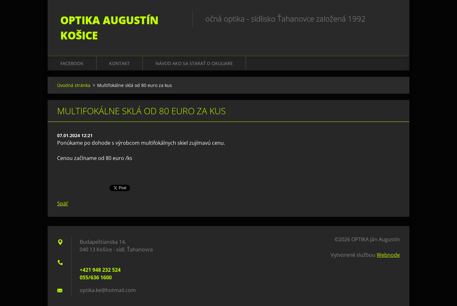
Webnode (388, 254)
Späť (62, 203)
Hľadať (393, 18)
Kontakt (119, 63)
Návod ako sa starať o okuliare (194, 63)
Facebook (71, 63)
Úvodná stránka (73, 85)
